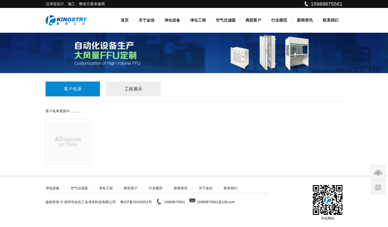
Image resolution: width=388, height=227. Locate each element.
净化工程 (198, 20)
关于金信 (146, 20)
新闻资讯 (305, 20)
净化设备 (172, 20)
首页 (125, 20)
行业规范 (279, 20)
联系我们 (331, 20)
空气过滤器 (226, 20)
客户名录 (73, 88)
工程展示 (133, 88)
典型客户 (253, 20)
